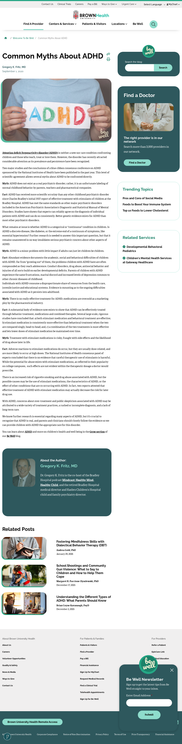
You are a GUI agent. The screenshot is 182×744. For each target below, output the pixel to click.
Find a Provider (87, 652)
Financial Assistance (89, 665)
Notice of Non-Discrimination (76, 735)
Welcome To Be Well (23, 38)
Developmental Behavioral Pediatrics (142, 249)
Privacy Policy (102, 735)
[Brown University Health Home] (5, 38)
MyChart (173, 4)
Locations (119, 23)
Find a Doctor (137, 162)
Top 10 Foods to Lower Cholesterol (145, 210)
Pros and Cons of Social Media (142, 198)
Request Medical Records (92, 679)
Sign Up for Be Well (89, 699)
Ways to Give (109, 4)
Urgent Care (129, 4)
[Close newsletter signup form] (172, 670)
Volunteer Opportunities (13, 658)
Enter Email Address (138, 695)
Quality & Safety (9, 665)
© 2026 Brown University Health (16, 735)
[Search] (154, 24)
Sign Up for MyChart (89, 672)
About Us (6, 645)
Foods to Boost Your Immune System (147, 204)
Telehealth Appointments (92, 692)
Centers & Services (63, 23)
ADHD (28, 432)
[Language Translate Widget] (153, 4)
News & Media (9, 672)
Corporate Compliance (47, 735)
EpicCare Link (158, 652)
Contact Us (47, 4)
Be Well (138, 23)
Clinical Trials (64, 4)
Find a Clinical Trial (88, 685)
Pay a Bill (92, 4)
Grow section (97, 432)
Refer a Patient (159, 645)
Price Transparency (141, 735)
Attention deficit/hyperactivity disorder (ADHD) (30, 153)
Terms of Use (120, 735)
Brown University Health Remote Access (32, 721)
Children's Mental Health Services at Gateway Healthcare (147, 260)
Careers (79, 4)
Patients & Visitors (94, 23)
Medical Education (160, 658)
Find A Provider (33, 23)
